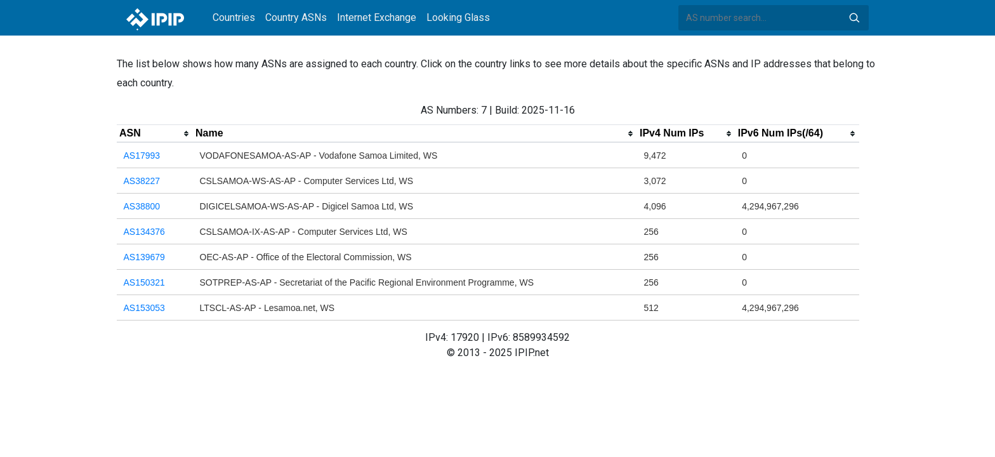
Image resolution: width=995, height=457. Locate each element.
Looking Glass (458, 17)
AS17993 (142, 155)
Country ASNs (296, 17)
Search (854, 18)
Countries (234, 17)
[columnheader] (155, 134)
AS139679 (144, 257)
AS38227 (142, 181)
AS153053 (144, 308)
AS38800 (142, 206)
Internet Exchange (376, 17)
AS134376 (144, 232)
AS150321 (144, 282)
